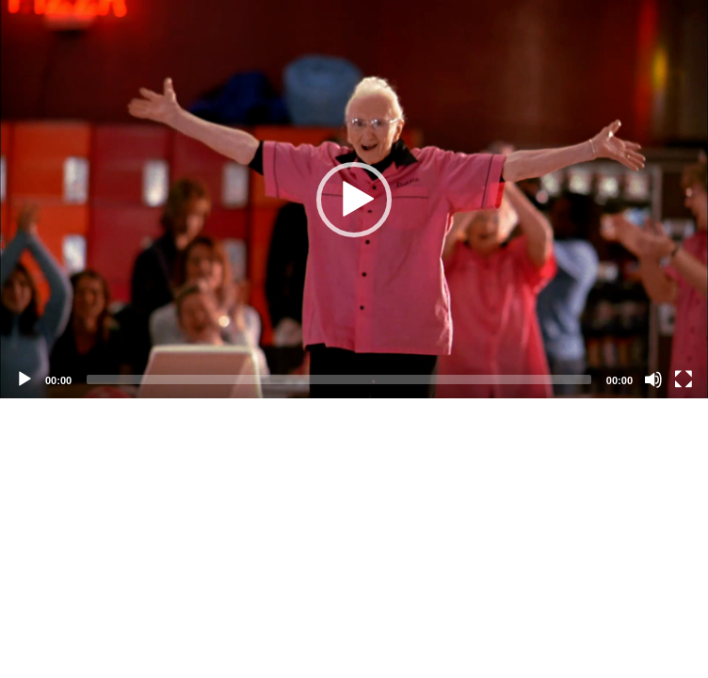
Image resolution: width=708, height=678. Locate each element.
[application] (354, 199)
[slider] (339, 379)
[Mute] (653, 379)
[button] (354, 199)
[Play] (24, 379)
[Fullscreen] (683, 379)
